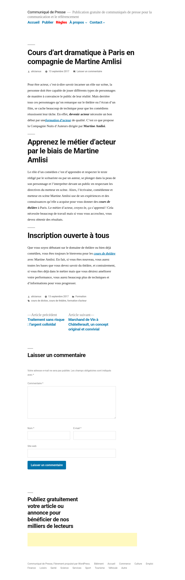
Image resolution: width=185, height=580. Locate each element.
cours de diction (39, 300)
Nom (31, 428)
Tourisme (100, 567)
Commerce (125, 563)
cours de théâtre (57, 300)
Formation (81, 296)
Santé (54, 567)
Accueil (33, 22)
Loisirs (43, 567)
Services (76, 567)
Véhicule (113, 567)
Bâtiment (99, 563)
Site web (32, 446)
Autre (124, 567)
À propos (76, 22)
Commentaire (35, 383)
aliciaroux (36, 71)
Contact (96, 22)
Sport (88, 567)
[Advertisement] (82, 539)
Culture (138, 563)
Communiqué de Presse (47, 12)
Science (64, 567)
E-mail (77, 428)
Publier (47, 22)
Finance (32, 567)
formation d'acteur (76, 300)
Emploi (149, 563)
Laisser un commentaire (89, 71)
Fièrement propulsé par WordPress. (72, 563)
